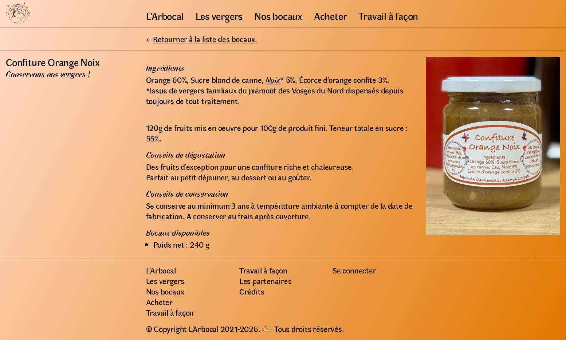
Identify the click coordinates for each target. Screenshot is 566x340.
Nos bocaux (278, 16)
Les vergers (219, 16)
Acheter (330, 16)
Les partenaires (265, 280)
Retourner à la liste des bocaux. (205, 38)
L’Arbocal (165, 16)
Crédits (251, 291)
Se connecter (354, 270)
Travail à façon (388, 16)
